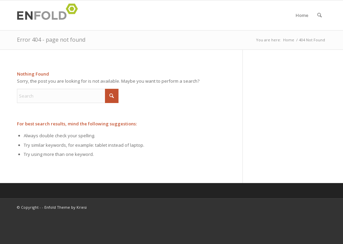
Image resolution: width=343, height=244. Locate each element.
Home (302, 15)
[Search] (319, 15)
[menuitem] (319, 15)
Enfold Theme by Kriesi (65, 207)
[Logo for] (49, 15)
